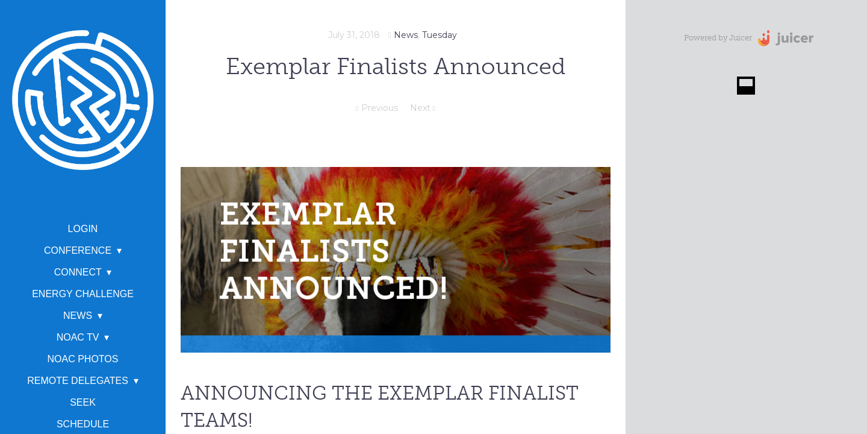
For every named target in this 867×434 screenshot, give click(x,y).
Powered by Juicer (718, 37)
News (77, 315)
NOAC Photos (83, 359)
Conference (77, 250)
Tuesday (439, 35)
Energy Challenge (83, 294)
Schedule (83, 424)
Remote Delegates (77, 381)
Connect (78, 272)
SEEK (83, 402)
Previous (376, 108)
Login (83, 229)
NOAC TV (78, 337)
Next (422, 108)
